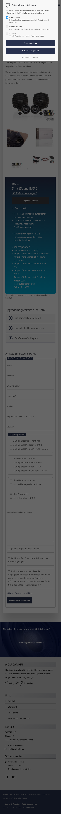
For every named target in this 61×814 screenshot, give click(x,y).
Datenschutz (26, 57)
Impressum (35, 57)
